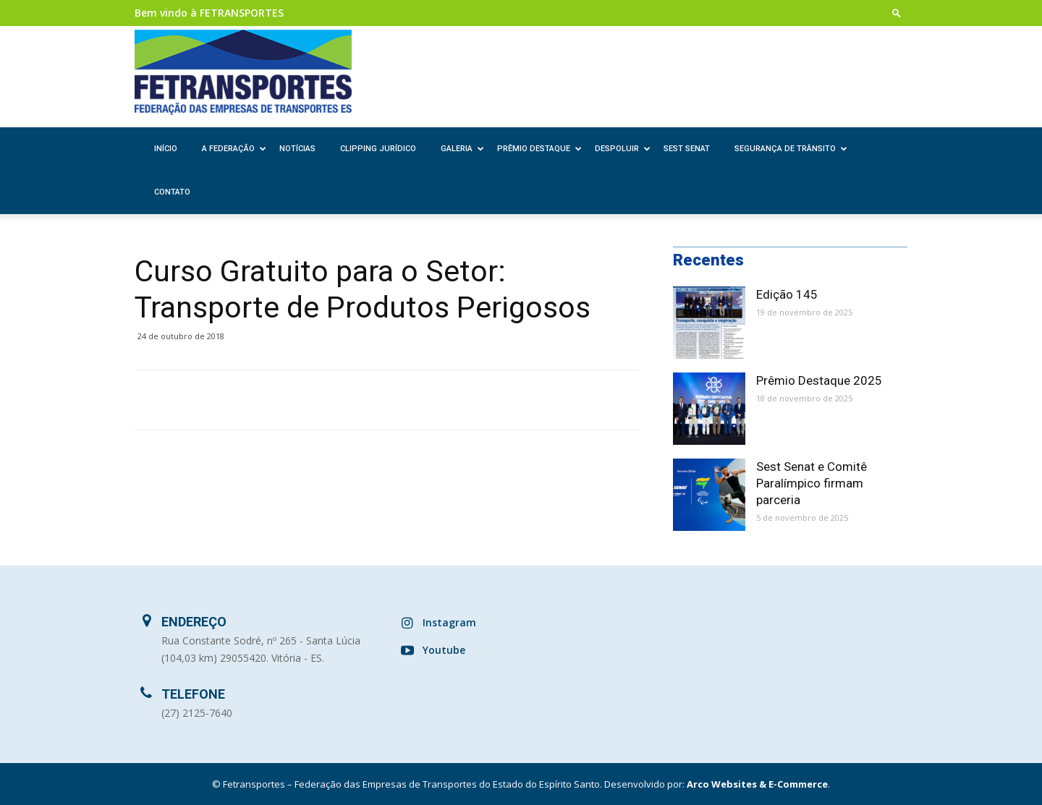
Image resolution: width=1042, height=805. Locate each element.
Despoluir (623, 148)
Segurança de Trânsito (790, 148)
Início (165, 148)
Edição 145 (787, 294)
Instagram (449, 622)
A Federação (234, 148)
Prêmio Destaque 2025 (819, 380)
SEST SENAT (687, 148)
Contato (172, 192)
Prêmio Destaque (539, 148)
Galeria (462, 148)
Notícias (297, 148)
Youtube (444, 650)
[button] (896, 12)
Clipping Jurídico (378, 148)
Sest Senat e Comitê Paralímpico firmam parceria (811, 483)
